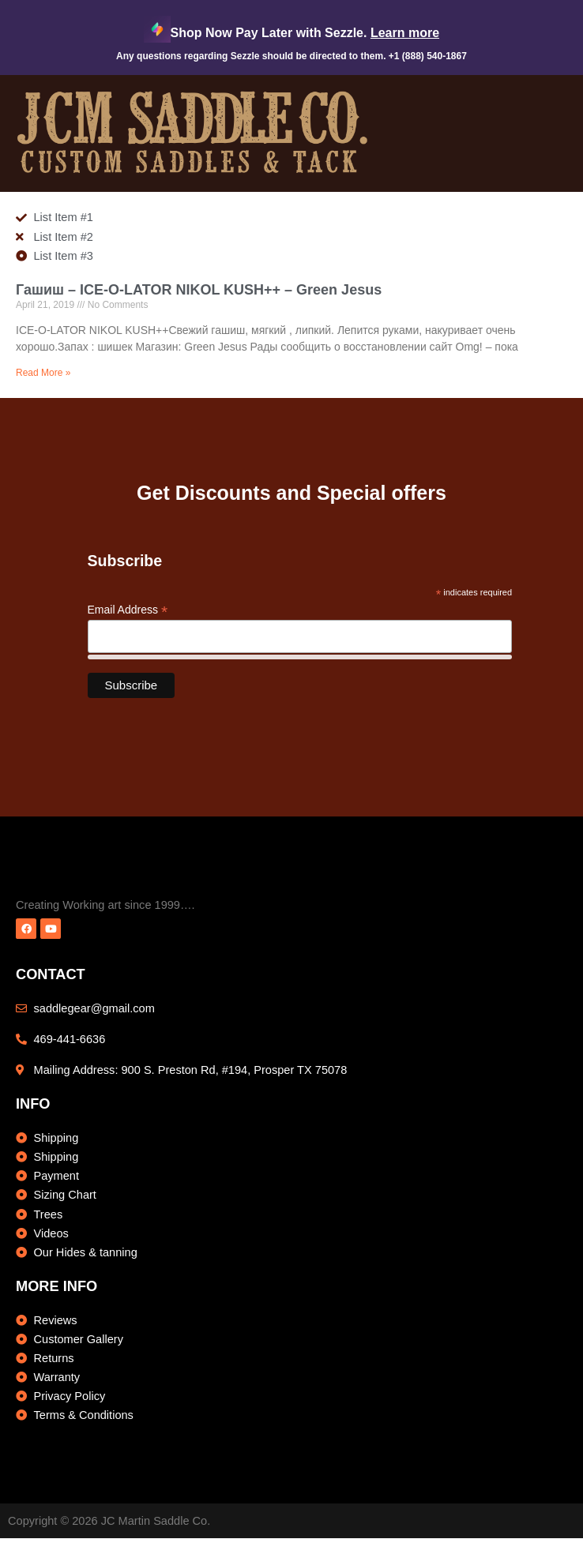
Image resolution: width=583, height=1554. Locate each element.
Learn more (404, 32)
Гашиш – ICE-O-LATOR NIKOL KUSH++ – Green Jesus (199, 290)
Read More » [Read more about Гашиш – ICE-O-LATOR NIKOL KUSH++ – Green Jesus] (43, 372)
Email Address (128, 609)
